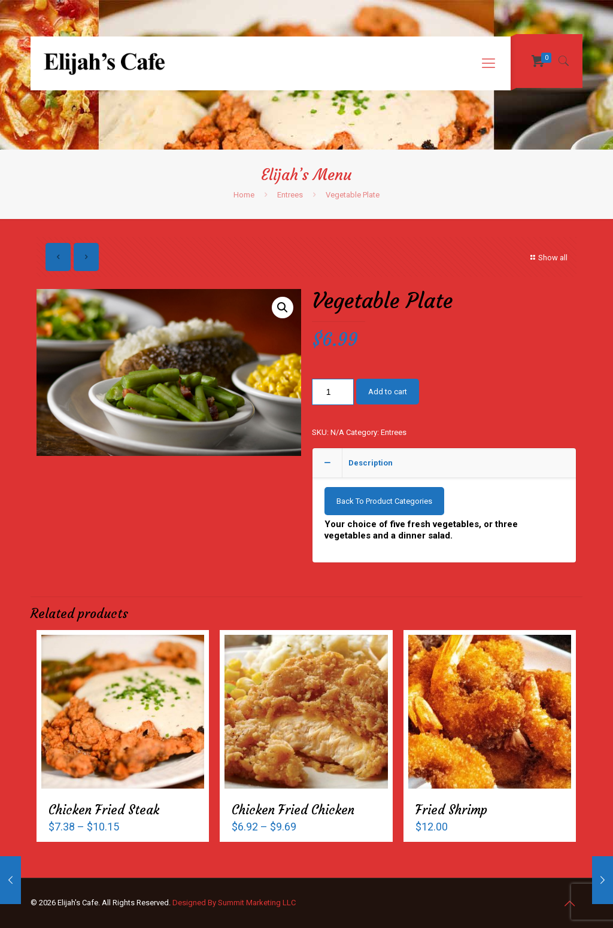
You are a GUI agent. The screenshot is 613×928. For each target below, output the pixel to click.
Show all (547, 257)
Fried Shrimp (451, 810)
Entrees (290, 194)
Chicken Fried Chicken (293, 810)
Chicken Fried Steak (103, 810)
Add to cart (387, 391)
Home (243, 194)
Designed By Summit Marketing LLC (234, 902)
